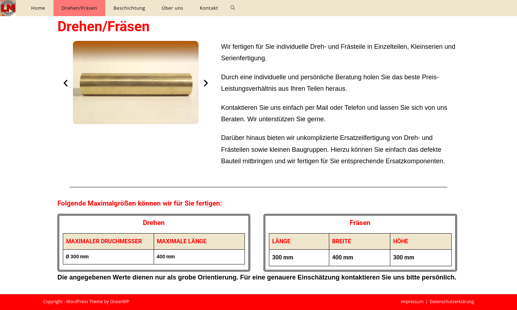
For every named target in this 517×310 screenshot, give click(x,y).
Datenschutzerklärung (451, 302)
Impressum (412, 302)
